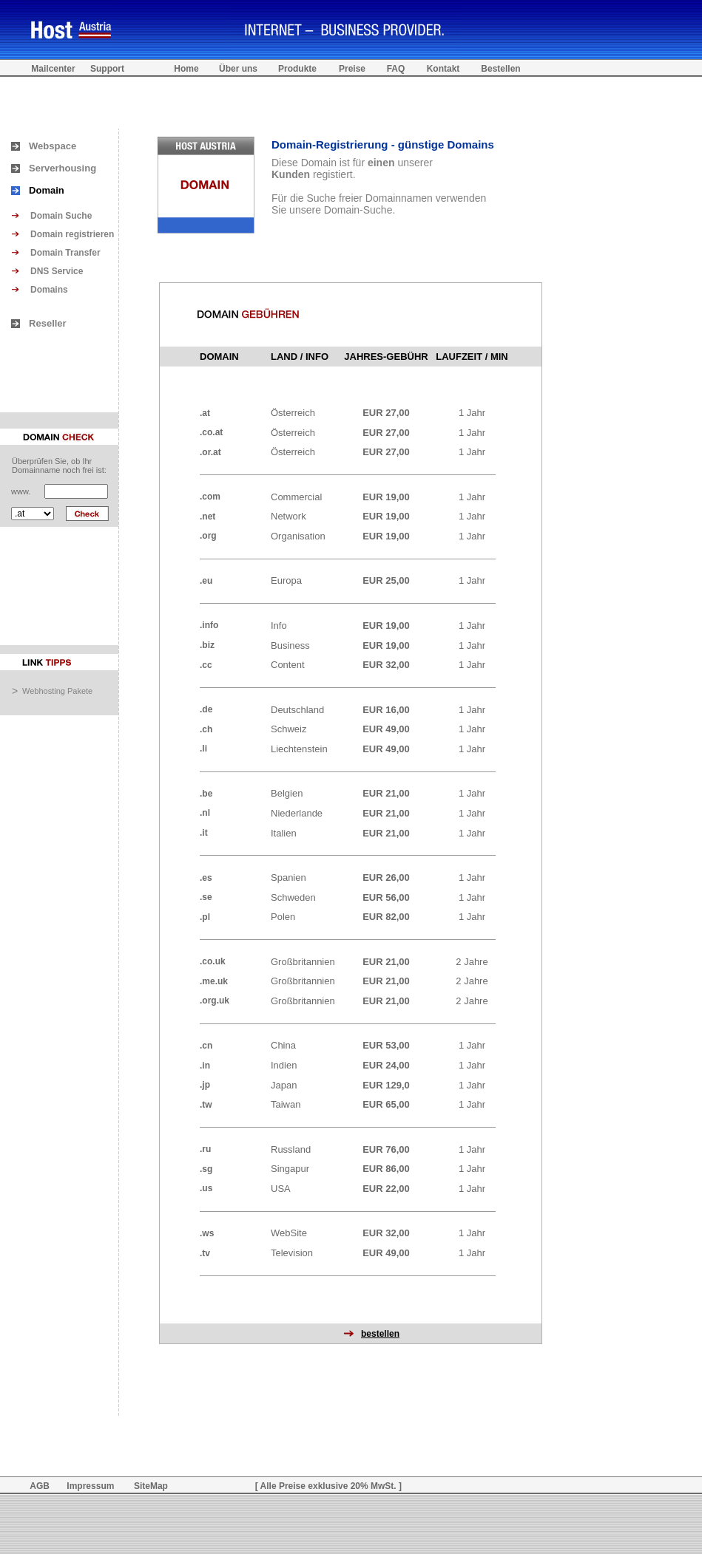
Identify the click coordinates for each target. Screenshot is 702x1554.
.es (206, 878)
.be (206, 793)
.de (206, 709)
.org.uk (214, 1000)
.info (209, 625)
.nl (205, 813)
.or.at (210, 452)
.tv (205, 1253)
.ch (206, 729)
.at (205, 413)
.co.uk (213, 961)
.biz (207, 645)
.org (208, 536)
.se (206, 897)
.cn (206, 1045)
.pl (205, 917)
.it (204, 833)
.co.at (211, 432)
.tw (206, 1105)
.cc (206, 665)
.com (210, 496)
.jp (205, 1085)
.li (203, 748)
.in (205, 1065)
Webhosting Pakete (57, 690)
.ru (205, 1149)
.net (207, 516)
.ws (207, 1233)
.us (206, 1188)
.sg (206, 1169)
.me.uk (214, 981)
